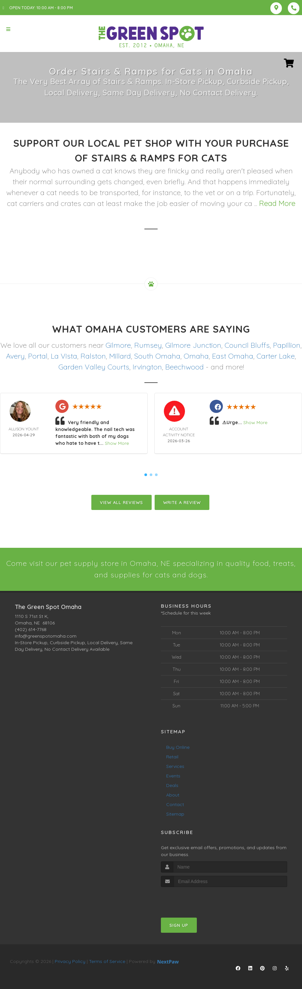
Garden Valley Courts (93, 366)
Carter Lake (276, 356)
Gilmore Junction (193, 345)
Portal (37, 356)
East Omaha (232, 356)
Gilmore (118, 345)
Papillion (286, 345)
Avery (15, 356)
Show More (117, 443)
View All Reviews (121, 502)
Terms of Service (107, 961)
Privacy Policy (70, 961)
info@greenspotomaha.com (45, 636)
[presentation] (196, 899)
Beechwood (184, 366)
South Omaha (157, 356)
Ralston (93, 356)
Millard (120, 356)
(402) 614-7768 (30, 629)
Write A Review (182, 502)
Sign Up (178, 925)
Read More (277, 203)
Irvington (147, 366)
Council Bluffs (247, 345)
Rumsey (148, 345)
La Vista (64, 356)
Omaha (196, 356)
